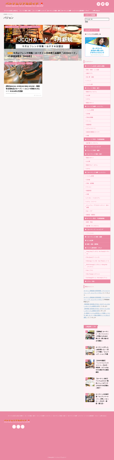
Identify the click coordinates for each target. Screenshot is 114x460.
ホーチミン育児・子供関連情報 (95, 218)
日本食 (88, 113)
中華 (87, 135)
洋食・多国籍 (90, 183)
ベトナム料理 (90, 110)
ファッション (90, 233)
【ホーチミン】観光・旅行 (53, 10)
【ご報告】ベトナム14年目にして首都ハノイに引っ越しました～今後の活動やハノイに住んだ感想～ (97, 315)
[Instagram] (98, 4)
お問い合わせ (96, 10)
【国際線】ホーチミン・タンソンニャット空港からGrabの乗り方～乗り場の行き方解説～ (102, 336)
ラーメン (88, 121)
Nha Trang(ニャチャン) (92, 274)
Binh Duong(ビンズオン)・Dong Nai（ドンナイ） (96, 265)
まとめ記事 (90, 240)
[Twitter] (103, 4)
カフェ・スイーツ (91, 201)
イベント (88, 80)
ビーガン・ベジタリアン (93, 198)
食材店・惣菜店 (90, 214)
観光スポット (90, 102)
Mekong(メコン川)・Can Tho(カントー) (97, 261)
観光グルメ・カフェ (92, 165)
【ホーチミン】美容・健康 (94, 237)
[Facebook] (107, 4)
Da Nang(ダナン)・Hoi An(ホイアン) (96, 277)
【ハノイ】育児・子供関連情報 (95, 139)
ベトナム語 (89, 84)
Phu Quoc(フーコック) (92, 257)
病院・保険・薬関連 (92, 244)
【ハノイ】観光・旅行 (25, 10)
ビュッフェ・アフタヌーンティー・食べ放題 (97, 206)
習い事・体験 (90, 77)
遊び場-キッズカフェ (92, 143)
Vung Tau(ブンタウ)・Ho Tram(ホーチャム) (97, 252)
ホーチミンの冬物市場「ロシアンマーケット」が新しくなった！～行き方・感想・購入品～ (102, 398)
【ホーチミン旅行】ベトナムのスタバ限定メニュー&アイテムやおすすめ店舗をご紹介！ (102, 383)
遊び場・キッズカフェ (92, 225)
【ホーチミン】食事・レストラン (68, 11)
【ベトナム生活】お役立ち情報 (11, 11)
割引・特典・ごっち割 (92, 69)
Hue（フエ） (90, 270)
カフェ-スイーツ (90, 128)
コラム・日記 (90, 281)
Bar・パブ (89, 211)
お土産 (88, 95)
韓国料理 (88, 124)
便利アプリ (89, 73)
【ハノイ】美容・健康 (93, 150)
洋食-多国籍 (89, 117)
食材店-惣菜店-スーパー (93, 132)
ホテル (88, 99)
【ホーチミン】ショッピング (95, 229)
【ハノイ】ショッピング (94, 146)
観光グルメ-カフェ (91, 91)
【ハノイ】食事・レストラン (39, 11)
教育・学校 (89, 222)
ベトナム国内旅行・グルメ (82, 10)
